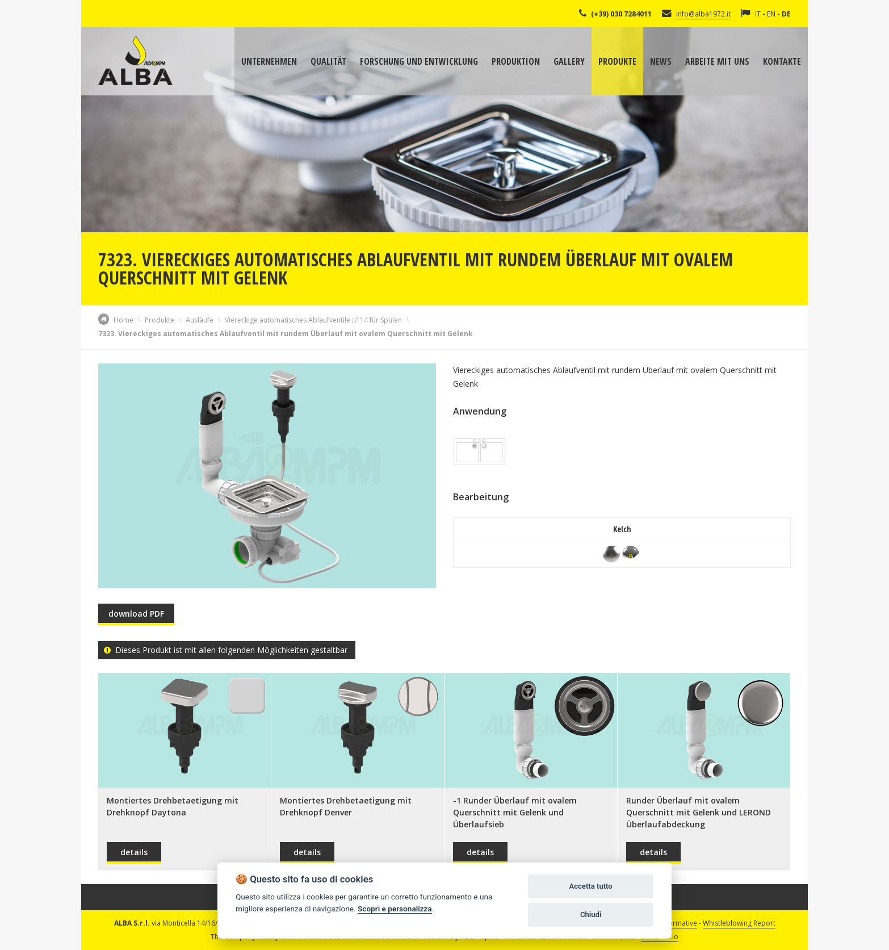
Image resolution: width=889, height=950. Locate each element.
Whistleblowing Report (739, 923)
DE (786, 14)
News (661, 61)
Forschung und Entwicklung (419, 61)
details (134, 852)
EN (771, 14)
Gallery (569, 61)
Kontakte (782, 61)
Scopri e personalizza (395, 908)
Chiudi (590, 914)
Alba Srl (135, 60)
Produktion (516, 61)
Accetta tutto (590, 886)
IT (758, 14)
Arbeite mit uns (717, 61)
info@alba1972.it (703, 14)
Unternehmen (269, 61)
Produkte (617, 61)
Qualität (328, 61)
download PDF (136, 613)
